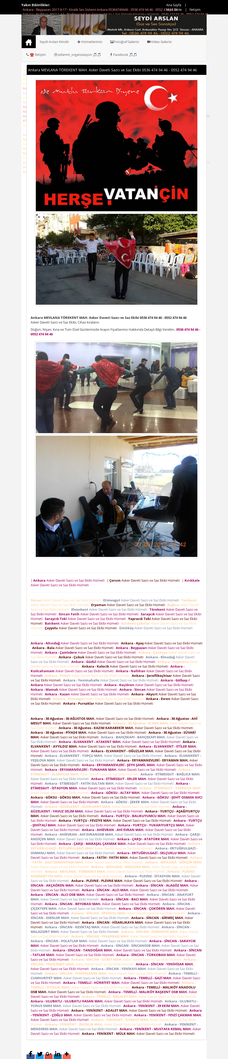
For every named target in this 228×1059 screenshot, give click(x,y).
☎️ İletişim (35, 54)
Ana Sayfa (173, 5)
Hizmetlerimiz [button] (89, 41)
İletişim (194, 9)
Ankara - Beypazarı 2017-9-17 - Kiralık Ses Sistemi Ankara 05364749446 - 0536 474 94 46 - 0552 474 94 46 (100, 9)
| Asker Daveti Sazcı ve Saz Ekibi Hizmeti (68, 580)
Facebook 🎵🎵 (123, 54)
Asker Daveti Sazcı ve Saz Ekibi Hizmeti (66, 600)
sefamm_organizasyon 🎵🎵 (77, 54)
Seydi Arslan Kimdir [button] (54, 41)
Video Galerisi (159, 41)
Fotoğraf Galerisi (124, 41)
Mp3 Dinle (174, 9)
